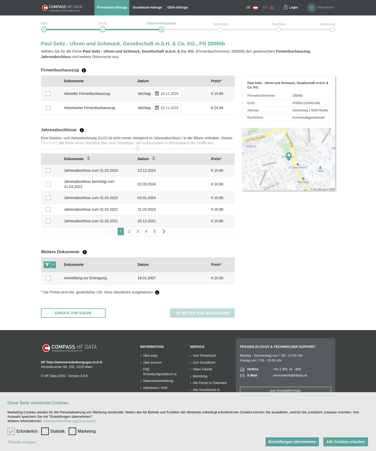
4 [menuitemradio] (146, 231)
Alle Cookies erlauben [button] (345, 442)
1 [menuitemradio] (121, 231)
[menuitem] (164, 231)
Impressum (88, 421)
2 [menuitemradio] (129, 231)
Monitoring (200, 376)
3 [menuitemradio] (138, 231)
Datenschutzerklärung (60, 421)
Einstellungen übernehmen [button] (292, 442)
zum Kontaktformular (285, 390)
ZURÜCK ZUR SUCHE (73, 313)
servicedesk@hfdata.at (290, 375)
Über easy (150, 355)
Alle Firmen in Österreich (210, 383)
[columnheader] (51, 81)
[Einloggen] (285, 7)
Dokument (49, 143)
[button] (23, 442)
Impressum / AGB (155, 388)
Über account (152, 362)
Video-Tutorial (202, 369)
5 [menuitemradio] (155, 231)
